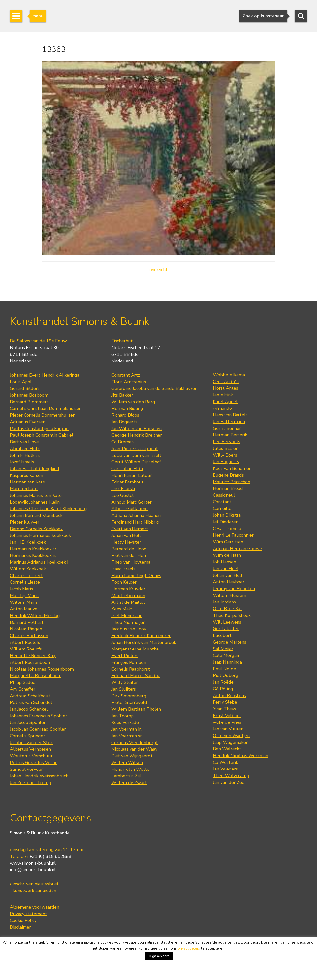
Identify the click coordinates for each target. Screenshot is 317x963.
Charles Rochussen (29, 636)
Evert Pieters (124, 656)
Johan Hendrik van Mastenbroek (143, 642)
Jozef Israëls (22, 462)
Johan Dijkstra (227, 515)
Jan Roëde (223, 682)
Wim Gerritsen (228, 542)
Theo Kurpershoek (232, 615)
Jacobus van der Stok (31, 743)
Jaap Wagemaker (230, 742)
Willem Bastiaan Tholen (136, 709)
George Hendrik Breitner (136, 435)
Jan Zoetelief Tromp (30, 783)
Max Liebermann (128, 596)
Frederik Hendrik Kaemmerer (141, 636)
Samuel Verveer (26, 769)
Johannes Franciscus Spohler (38, 716)
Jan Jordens (224, 602)
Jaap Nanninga (227, 662)
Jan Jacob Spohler (28, 722)
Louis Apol (21, 382)
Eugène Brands (228, 475)
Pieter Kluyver (24, 522)
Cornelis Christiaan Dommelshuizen (45, 408)
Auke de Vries (227, 722)
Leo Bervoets (226, 442)
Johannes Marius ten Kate (36, 495)
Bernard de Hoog (129, 549)
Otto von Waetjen (231, 736)
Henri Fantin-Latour (131, 475)
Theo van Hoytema (130, 562)
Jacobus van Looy (128, 629)
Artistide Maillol (128, 602)
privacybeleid (189, 948)
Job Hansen (224, 562)
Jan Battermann (229, 422)
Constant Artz (125, 375)
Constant (222, 502)
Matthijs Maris (24, 596)
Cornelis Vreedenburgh (134, 743)
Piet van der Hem (129, 555)
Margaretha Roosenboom (35, 676)
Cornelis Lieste (25, 582)
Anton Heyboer (228, 582)
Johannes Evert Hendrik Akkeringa (44, 375)
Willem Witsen (127, 763)
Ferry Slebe (225, 702)
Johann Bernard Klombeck (36, 515)
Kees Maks (122, 609)
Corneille (222, 508)
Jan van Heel (225, 569)
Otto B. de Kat (227, 609)
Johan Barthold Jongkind (34, 469)
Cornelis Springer (27, 736)
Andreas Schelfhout (30, 696)
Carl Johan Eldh (127, 469)
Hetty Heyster (126, 542)
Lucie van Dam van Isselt (136, 455)
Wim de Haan (227, 555)
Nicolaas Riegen (26, 629)
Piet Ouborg (225, 675)
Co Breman (122, 442)
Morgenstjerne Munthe (135, 649)
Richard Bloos (125, 415)
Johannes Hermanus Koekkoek (40, 535)
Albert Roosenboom (30, 662)
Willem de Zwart (129, 783)
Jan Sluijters (123, 689)
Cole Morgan (226, 655)
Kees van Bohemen (232, 468)
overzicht (158, 270)
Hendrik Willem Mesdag (35, 616)
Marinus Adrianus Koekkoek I (39, 562)
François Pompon (128, 662)
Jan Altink (223, 395)
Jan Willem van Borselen (136, 429)
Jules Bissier (225, 448)
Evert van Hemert (129, 529)
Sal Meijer (223, 649)
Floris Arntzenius (128, 382)
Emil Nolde (224, 669)
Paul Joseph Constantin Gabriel (41, 435)
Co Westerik (225, 762)
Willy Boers (225, 455)
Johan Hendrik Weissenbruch (39, 776)
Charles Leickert (26, 575)
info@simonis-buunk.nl (33, 870)
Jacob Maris (21, 589)
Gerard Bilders (25, 388)
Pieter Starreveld (129, 702)
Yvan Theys (224, 709)
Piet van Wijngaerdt (132, 756)
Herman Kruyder (128, 589)
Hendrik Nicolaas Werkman (240, 756)
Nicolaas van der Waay (134, 749)
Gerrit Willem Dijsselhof (136, 462)
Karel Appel (225, 402)
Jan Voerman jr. (126, 729)
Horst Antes (225, 388)
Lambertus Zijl (126, 776)
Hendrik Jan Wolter (131, 769)
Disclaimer (20, 927)
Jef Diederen (225, 522)
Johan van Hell (126, 535)
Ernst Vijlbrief (227, 716)
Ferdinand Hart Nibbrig (135, 522)
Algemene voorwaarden (34, 907)
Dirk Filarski (123, 489)
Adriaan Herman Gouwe (237, 549)
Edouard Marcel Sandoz (135, 676)
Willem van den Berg (133, 402)
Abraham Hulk (25, 449)
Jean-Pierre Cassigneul (134, 449)
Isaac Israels (123, 569)
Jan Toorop (122, 716)
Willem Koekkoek (28, 569)
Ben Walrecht (227, 749)
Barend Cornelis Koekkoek (36, 529)
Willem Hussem (229, 595)
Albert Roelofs (25, 642)
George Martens (229, 642)
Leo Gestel (122, 495)
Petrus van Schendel (31, 702)
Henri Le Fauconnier (233, 535)
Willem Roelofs (26, 649)
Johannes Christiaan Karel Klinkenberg (48, 509)
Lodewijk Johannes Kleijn (35, 502)
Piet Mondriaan (126, 616)
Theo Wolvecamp (231, 776)
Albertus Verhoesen (30, 749)
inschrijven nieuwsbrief (34, 884)
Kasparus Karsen (26, 475)
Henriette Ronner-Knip (33, 656)
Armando (222, 408)
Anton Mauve (23, 609)
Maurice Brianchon (231, 482)
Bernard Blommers (29, 402)
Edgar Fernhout (127, 482)
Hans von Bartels (230, 415)
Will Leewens (227, 622)
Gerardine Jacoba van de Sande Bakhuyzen (154, 388)
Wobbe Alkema (229, 375)
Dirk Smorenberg (128, 696)
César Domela (227, 528)
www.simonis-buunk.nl (33, 863)
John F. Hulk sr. (25, 455)
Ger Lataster (226, 629)
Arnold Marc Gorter (131, 502)
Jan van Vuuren (228, 729)
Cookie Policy (23, 920)
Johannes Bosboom (29, 395)
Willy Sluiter (124, 682)
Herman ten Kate (27, 482)
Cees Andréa (226, 382)
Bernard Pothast (27, 622)
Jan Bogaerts (124, 422)
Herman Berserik (230, 435)
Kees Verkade (125, 722)
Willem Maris (23, 602)
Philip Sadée (22, 682)
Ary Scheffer (22, 689)
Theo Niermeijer (128, 622)
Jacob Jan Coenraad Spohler (38, 729)
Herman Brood (228, 488)
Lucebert (222, 635)
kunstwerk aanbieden (33, 890)
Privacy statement (28, 914)
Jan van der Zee (228, 782)
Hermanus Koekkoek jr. (33, 555)
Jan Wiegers (225, 769)
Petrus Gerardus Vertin (33, 763)
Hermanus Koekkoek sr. (33, 549)
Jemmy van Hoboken (234, 589)
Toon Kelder (124, 582)
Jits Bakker (122, 395)
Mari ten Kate (24, 489)
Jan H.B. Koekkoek (28, 542)
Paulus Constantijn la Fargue (39, 429)
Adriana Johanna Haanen (136, 515)
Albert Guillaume (129, 509)
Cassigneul (224, 495)
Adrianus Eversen (27, 422)
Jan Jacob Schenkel (29, 709)
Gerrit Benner (227, 428)
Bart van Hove (24, 442)
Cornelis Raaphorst (130, 669)
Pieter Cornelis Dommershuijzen (42, 415)
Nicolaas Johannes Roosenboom (42, 669)
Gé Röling (223, 689)
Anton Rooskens (229, 695)
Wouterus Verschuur (31, 756)
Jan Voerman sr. (127, 736)
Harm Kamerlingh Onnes (136, 575)
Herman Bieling (127, 408)
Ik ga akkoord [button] (159, 956)
